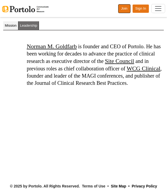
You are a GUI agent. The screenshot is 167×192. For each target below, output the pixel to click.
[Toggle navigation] (158, 8)
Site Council (119, 61)
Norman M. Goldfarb (52, 46)
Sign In (140, 8)
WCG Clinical (143, 68)
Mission (11, 25)
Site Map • (120, 186)
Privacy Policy (144, 186)
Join (124, 8)
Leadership (28, 25)
